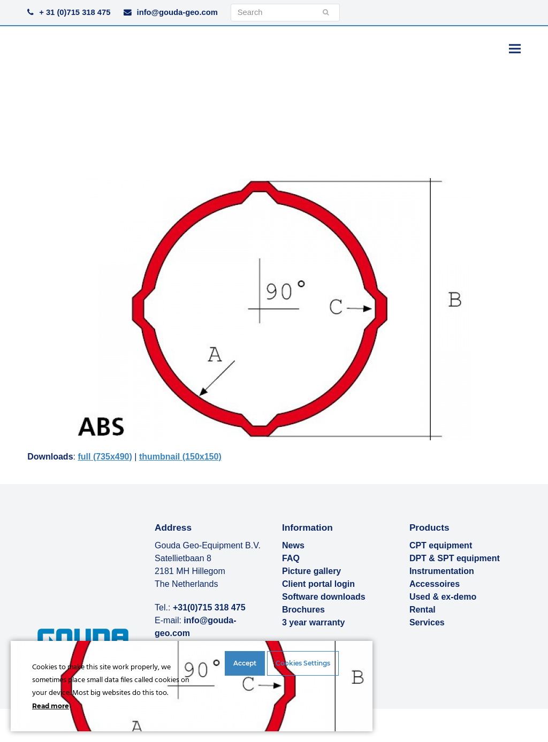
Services (427, 622)
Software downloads (324, 596)
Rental (422, 609)
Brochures (303, 609)
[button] (515, 48)
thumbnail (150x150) (180, 456)
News (293, 545)
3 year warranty (313, 622)
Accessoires (434, 583)
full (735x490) (105, 456)
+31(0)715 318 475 (209, 607)
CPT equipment (440, 545)
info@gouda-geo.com (177, 12)
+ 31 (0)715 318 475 (74, 12)
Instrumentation (441, 571)
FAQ (291, 558)
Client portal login (318, 583)
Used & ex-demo (442, 596)
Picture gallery (311, 571)
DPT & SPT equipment (454, 558)
